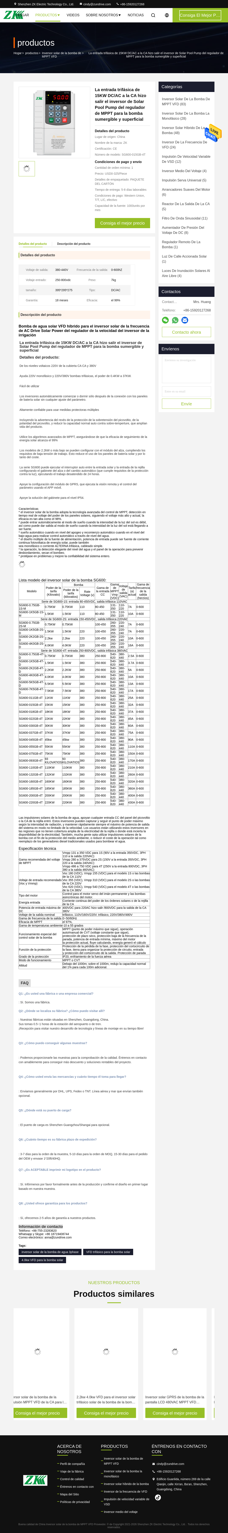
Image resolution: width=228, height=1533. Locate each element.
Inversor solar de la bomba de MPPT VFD (61, 54)
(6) (186, 192)
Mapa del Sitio (69, 1494)
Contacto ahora (186, 332)
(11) (184, 218)
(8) (183, 230)
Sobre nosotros (103, 15)
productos (31, 53)
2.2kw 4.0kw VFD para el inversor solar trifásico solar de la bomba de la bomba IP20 (113, 1400)
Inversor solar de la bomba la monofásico (123, 1474)
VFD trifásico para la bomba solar (108, 1252)
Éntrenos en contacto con (77, 1486)
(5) (184, 180)
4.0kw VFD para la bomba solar (42, 1260)
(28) (185, 116)
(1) (181, 244)
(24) (184, 144)
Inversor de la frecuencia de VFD (125, 1491)
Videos (73, 15)
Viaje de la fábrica (72, 1471)
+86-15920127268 (130, 4)
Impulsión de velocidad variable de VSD (126, 1501)
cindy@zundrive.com (95, 4)
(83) (186, 101)
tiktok (158, 1497)
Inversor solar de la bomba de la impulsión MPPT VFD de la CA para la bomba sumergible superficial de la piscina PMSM (44, 1400)
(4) (184, 171)
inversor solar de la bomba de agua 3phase (50, 1252)
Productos (47, 15)
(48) (183, 130)
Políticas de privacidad (75, 1502)
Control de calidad (72, 1479)
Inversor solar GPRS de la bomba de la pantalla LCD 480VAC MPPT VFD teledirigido (182, 1400)
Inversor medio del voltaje (121, 1512)
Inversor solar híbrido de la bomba (126, 1484)
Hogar (23, 15)
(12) (186, 159)
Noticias (136, 15)
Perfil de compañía (72, 1464)
